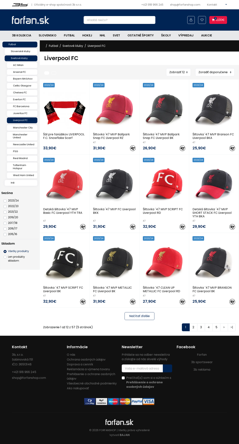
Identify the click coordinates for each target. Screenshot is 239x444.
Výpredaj (186, 35)
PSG (15, 151)
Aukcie (206, 35)
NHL (102, 35)
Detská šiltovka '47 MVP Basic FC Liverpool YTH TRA (62, 211)
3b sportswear (202, 362)
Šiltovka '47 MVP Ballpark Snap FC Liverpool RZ (111, 136)
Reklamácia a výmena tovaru (88, 369)
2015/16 (12, 234)
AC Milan (18, 65)
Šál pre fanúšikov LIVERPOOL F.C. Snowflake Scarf (63, 136)
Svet (116, 35)
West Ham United (23, 175)
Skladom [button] (8, 243)
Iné (13, 182)
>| (231, 327)
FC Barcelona (21, 106)
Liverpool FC (20, 120)
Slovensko (47, 35)
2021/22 (13, 212)
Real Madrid (20, 158)
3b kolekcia (21, 35)
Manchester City (23, 127)
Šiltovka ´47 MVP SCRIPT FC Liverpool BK (63, 289)
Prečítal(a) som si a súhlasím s (148, 382)
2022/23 (13, 206)
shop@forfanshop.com (185, 5)
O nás (71, 355)
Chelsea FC (20, 92)
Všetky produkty (18, 251)
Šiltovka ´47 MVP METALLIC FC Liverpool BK (112, 289)
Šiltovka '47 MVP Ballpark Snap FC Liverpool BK (161, 136)
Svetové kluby (19, 58)
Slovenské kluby (20, 51)
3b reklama (201, 369)
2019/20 (13, 217)
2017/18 (12, 223)
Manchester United (20, 136)
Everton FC (19, 99)
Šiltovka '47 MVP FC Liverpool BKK (114, 211)
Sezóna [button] (7, 193)
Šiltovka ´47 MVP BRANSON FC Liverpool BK (212, 289)
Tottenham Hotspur (19, 166)
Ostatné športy (141, 35)
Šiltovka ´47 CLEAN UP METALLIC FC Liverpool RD (161, 289)
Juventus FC (20, 113)
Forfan (202, 355)
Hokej (87, 35)
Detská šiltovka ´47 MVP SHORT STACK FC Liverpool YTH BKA (212, 212)
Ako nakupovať (78, 388)
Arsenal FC (19, 72)
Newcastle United (23, 144)
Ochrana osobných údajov (86, 359)
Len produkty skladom (16, 259)
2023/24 (13, 200)
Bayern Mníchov (22, 78)
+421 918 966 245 (152, 5)
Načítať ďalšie (139, 316)
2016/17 (12, 228)
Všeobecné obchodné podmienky (92, 383)
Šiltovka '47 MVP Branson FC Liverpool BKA (213, 136)
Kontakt (212, 5)
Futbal (69, 35)
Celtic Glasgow (22, 85)
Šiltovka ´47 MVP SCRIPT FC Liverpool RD (163, 211)
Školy (166, 35)
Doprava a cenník (80, 364)
